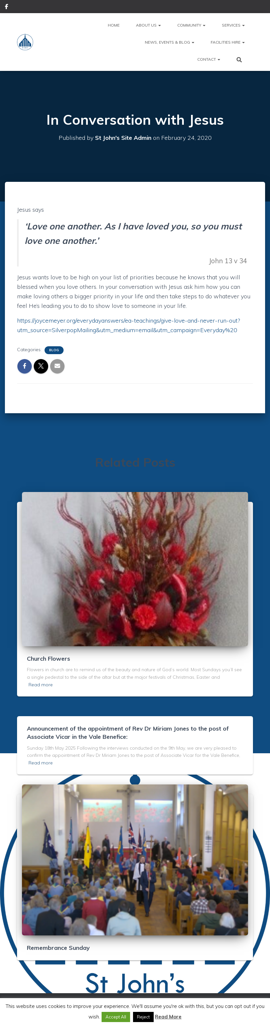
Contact (208, 59)
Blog (54, 350)
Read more (41, 685)
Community (191, 25)
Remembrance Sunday (58, 947)
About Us (148, 25)
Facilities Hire (228, 42)
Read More (168, 1017)
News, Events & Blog (169, 42)
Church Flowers (48, 658)
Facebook (6, 7)
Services (233, 25)
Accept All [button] (116, 1016)
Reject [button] (143, 1016)
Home (114, 25)
